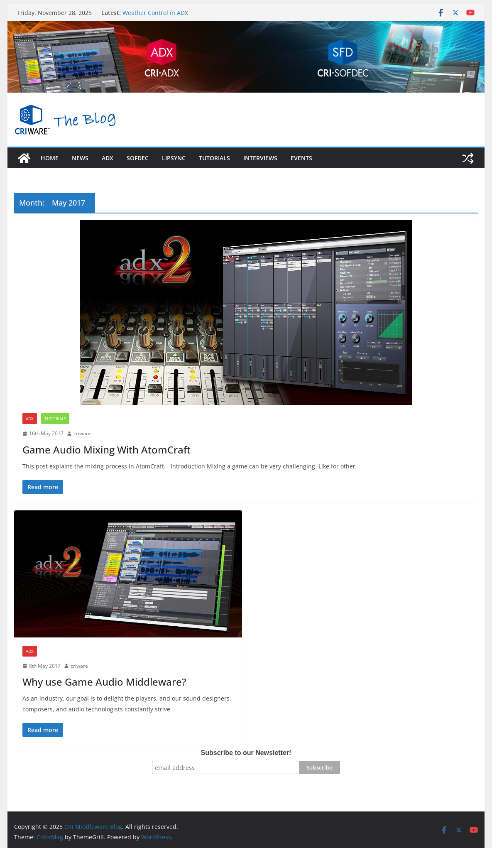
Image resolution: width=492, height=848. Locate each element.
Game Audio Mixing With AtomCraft (106, 449)
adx (107, 158)
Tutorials (214, 158)
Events (301, 158)
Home (50, 158)
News (80, 158)
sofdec (138, 158)
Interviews (260, 158)
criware (82, 433)
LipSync (174, 158)
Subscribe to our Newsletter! (246, 752)
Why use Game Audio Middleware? (104, 682)
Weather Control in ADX (155, 13)
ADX (30, 419)
